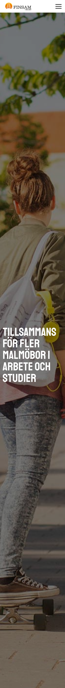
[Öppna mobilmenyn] (58, 6)
